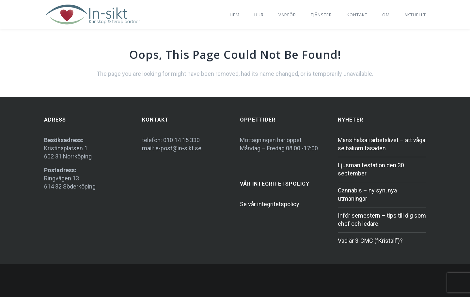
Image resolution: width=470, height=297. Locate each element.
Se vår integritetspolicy (269, 204)
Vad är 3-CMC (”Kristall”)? (370, 240)
